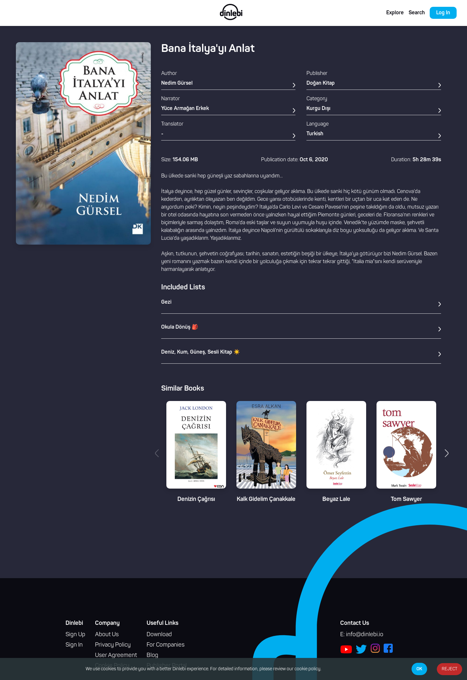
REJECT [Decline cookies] (449, 669)
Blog (152, 655)
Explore (395, 13)
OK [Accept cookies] (419, 669)
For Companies (166, 645)
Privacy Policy (113, 645)
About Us (107, 635)
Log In (443, 13)
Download (159, 635)
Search (417, 13)
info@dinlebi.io (364, 635)
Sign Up (75, 635)
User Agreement (116, 655)
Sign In (74, 645)
